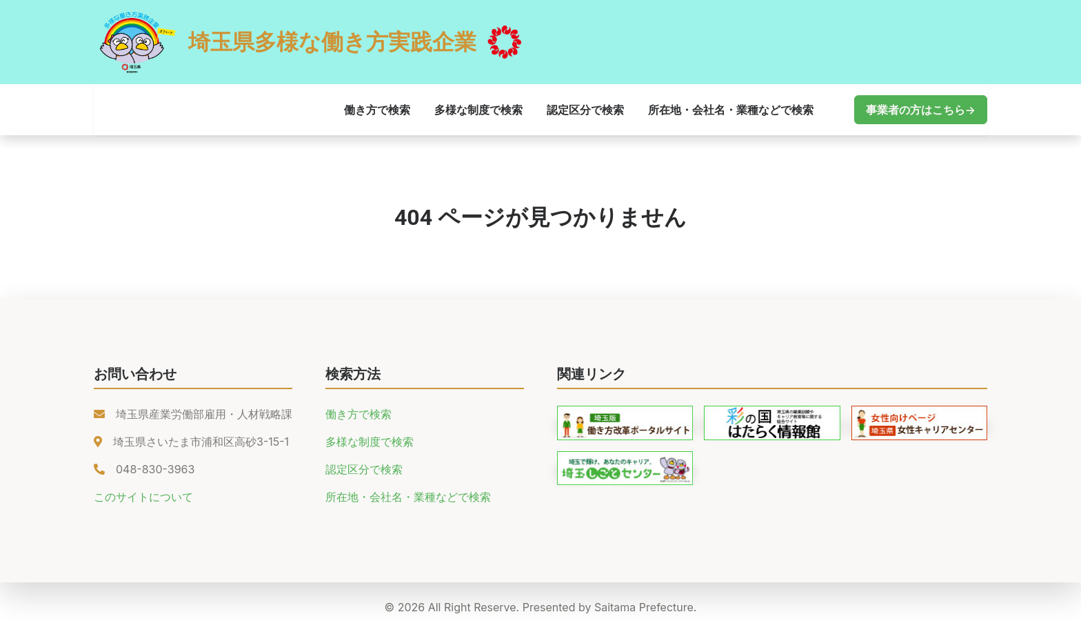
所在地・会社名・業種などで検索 (731, 110)
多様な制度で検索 (478, 110)
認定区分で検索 (585, 110)
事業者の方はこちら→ (921, 110)
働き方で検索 (377, 110)
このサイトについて (143, 497)
